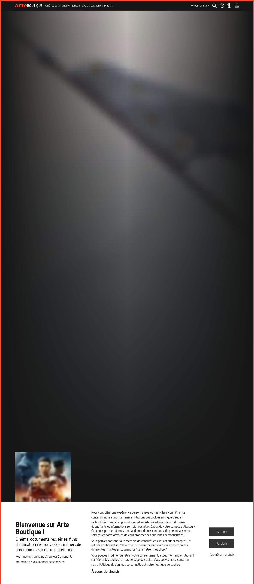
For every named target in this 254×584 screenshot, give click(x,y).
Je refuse (222, 543)
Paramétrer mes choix (222, 555)
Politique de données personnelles (121, 564)
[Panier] (236, 5)
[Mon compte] (229, 5)
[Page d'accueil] (29, 6)
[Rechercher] (214, 5)
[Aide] (221, 5)
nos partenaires (124, 517)
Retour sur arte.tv (200, 5)
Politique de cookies (167, 564)
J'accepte (222, 532)
